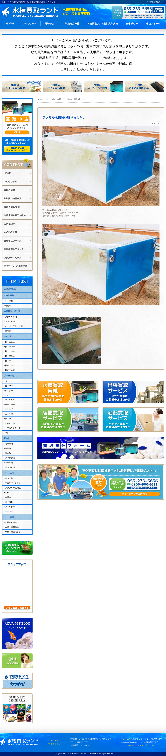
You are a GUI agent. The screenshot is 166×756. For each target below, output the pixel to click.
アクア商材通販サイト (155, 2)
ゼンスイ (9, 409)
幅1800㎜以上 (11, 370)
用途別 (7, 438)
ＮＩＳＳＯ (10, 400)
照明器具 (9, 502)
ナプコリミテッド (13, 428)
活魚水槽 (9, 444)
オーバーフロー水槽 (14, 326)
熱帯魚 (8, 448)
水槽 (59, 99)
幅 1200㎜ (9, 361)
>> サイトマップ (55, 744)
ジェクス (9, 381)
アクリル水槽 (11, 317)
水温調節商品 (10, 289)
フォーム (125, 739)
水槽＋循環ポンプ (13, 532)
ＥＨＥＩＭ (10, 423)
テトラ (8, 418)
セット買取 (9, 517)
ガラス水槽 (10, 321)
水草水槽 (9, 463)
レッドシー (10, 404)
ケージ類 (9, 301)
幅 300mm (10, 342)
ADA (7, 395)
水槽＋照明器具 (12, 527)
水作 (7, 433)
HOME (40, 99)
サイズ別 (8, 336)
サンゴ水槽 (10, 467)
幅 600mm (10, 351)
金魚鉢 (8, 331)
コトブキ (9, 386)
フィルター (10, 507)
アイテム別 (50, 99)
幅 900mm (10, 356)
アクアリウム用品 (13, 488)
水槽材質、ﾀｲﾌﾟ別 (12, 311)
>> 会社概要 (53, 740)
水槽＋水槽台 (11, 522)
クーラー (9, 511)
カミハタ (9, 414)
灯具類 (8, 306)
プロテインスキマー (14, 483)
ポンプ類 (9, 478)
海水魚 (8, 453)
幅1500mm (9, 365)
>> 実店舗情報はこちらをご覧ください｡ (138, 745)
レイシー (9, 391)
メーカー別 (9, 376)
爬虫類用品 (9, 295)
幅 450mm (10, 346)
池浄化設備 (10, 458)
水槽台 (8, 497)
